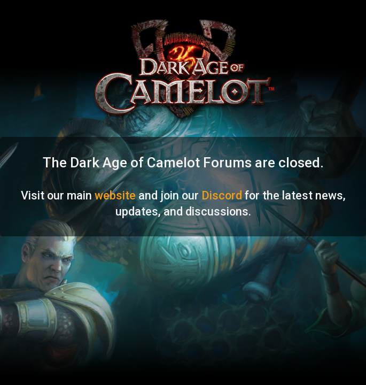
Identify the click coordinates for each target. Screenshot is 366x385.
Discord (221, 195)
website (115, 195)
